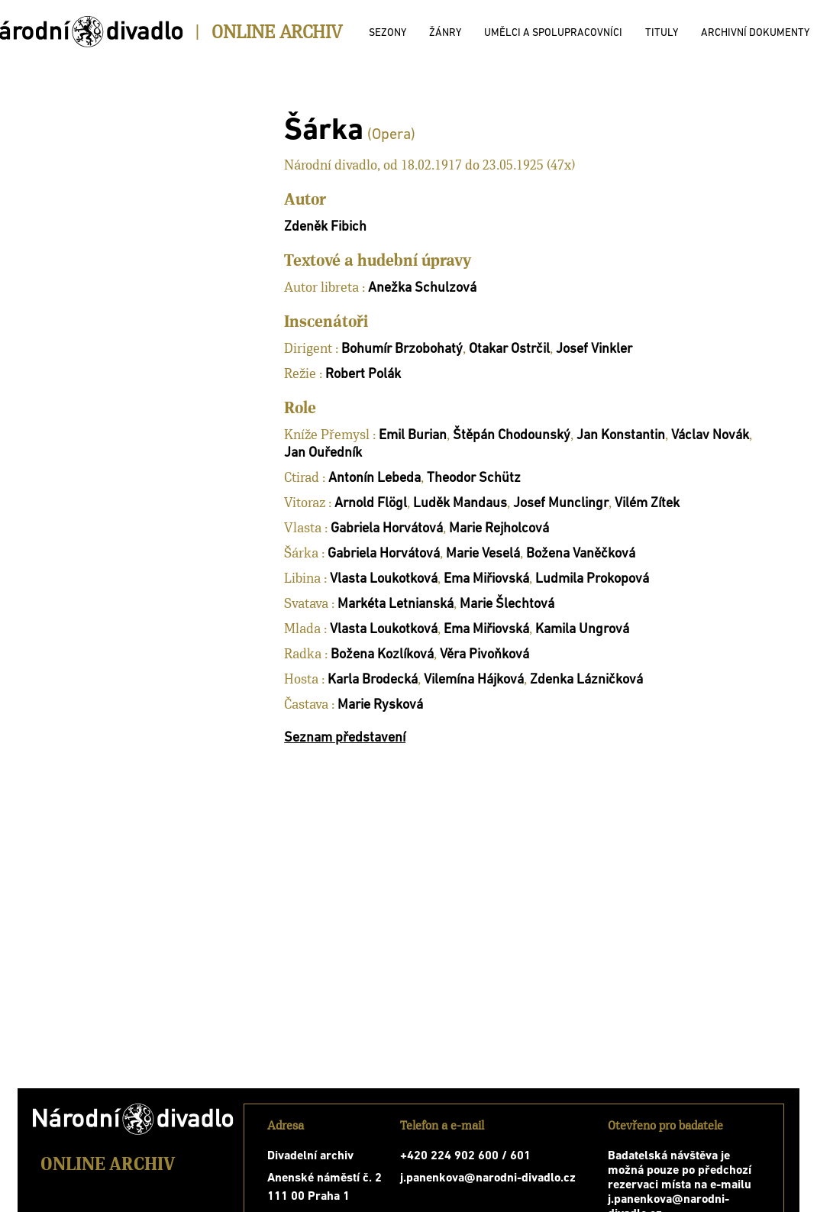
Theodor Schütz (474, 478)
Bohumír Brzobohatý (402, 349)
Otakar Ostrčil (509, 349)
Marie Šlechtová (507, 604)
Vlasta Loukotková (384, 579)
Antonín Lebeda (374, 478)
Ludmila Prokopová (592, 579)
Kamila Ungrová (582, 629)
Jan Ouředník (323, 453)
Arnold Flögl (370, 503)
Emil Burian (413, 435)
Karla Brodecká (373, 680)
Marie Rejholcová (499, 529)
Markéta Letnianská (395, 604)
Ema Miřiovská (486, 579)
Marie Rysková (380, 705)
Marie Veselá (483, 554)
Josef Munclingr (561, 503)
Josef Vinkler (594, 349)
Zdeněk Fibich (325, 227)
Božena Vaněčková (580, 554)
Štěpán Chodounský (511, 435)
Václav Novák (710, 435)
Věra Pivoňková (484, 655)
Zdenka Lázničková (586, 680)
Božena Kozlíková (382, 655)
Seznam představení (344, 738)
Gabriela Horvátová (387, 529)
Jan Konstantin (620, 435)
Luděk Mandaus (460, 503)
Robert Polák (363, 374)
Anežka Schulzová (422, 288)
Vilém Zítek (647, 503)
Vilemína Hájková (474, 680)
